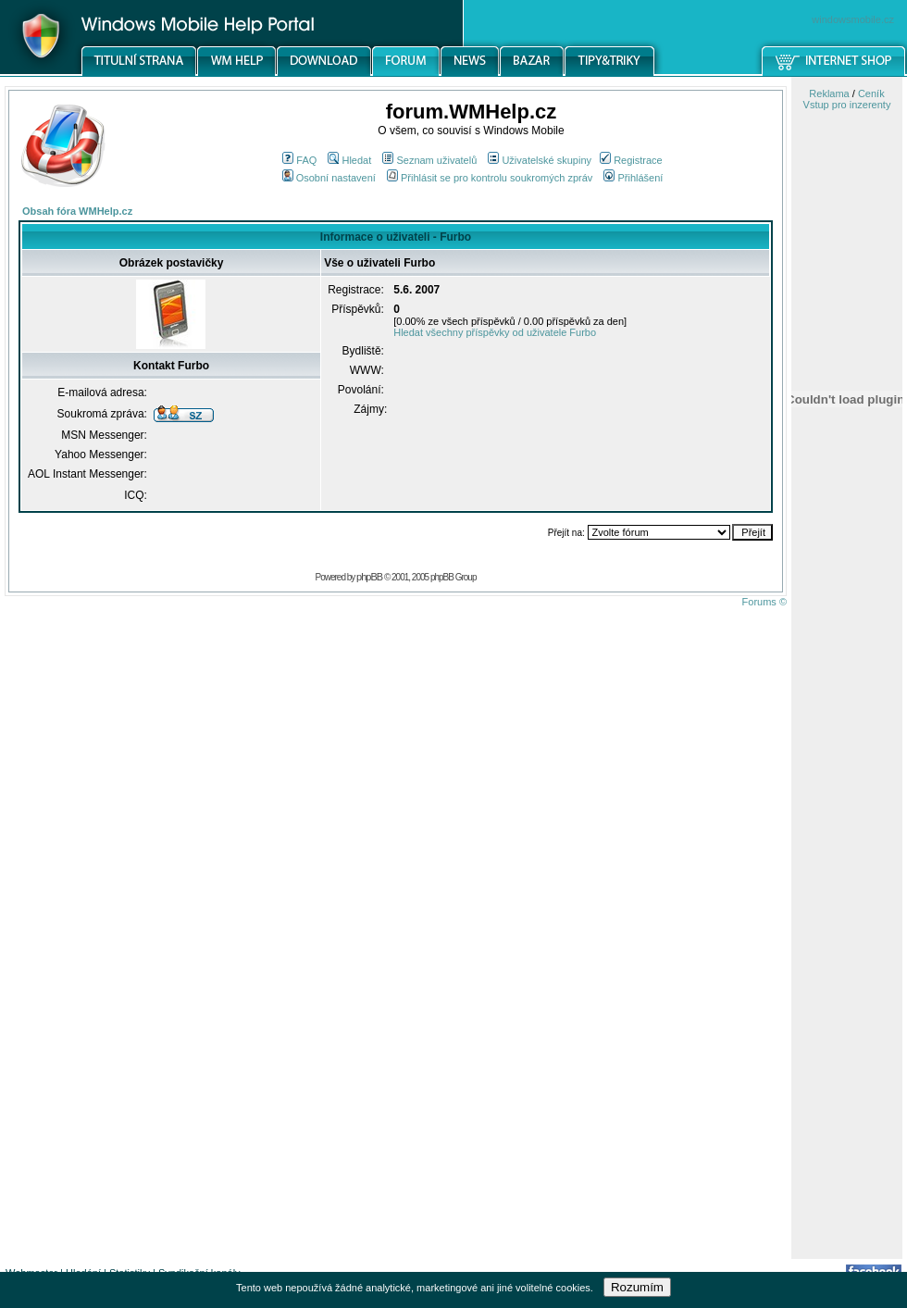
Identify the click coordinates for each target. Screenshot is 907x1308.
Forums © (764, 601)
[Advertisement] (846, 965)
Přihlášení (633, 177)
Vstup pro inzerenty (847, 104)
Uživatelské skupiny (539, 160)
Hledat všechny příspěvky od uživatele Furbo (494, 332)
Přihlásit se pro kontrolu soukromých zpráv (489, 177)
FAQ (299, 160)
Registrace (631, 160)
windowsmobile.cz (853, 19)
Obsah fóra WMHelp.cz (77, 211)
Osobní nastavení (329, 177)
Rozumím (637, 1287)
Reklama (829, 93)
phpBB (369, 576)
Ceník (871, 93)
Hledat (349, 160)
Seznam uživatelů (429, 160)
